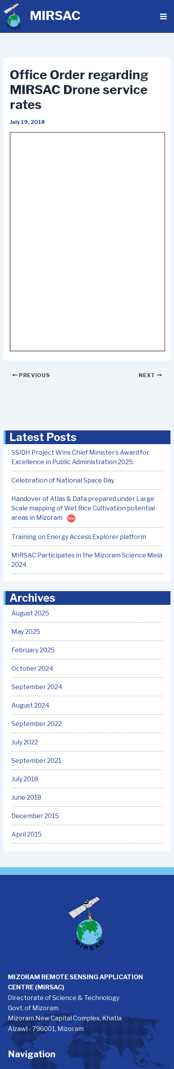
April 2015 (26, 834)
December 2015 (35, 816)
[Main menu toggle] (163, 16)
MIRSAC (55, 15)
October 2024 (32, 668)
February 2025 (33, 650)
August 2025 (30, 613)
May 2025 (25, 631)
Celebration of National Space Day (62, 480)
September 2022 (36, 724)
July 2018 (24, 779)
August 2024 (30, 705)
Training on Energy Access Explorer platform (78, 537)
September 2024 (36, 687)
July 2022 (24, 742)
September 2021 (36, 760)
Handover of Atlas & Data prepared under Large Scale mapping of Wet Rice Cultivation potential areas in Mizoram (83, 508)
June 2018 (26, 797)
